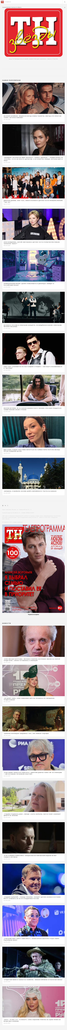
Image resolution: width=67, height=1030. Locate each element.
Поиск (64, 2)
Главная (8, 1)
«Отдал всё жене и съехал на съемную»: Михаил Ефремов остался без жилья (33, 979)
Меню (64, 7)
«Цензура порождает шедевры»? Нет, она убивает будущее (26, 733)
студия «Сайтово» (18, 522)
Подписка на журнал (33, 614)
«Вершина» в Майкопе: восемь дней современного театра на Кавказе (30, 491)
